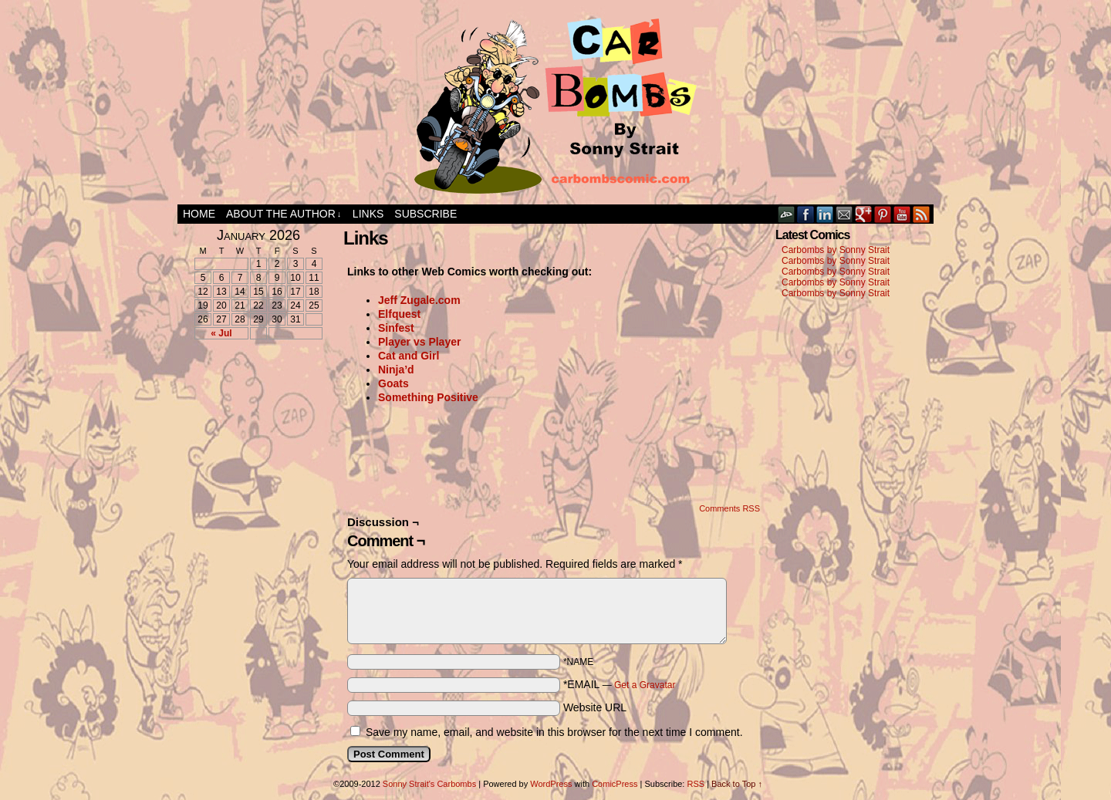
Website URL (594, 707)
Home (199, 214)
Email (844, 214)
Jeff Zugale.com (419, 300)
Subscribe (425, 214)
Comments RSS (729, 508)
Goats (393, 383)
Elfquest (399, 314)
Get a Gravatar (644, 685)
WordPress (551, 783)
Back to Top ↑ (736, 783)
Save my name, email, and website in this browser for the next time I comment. (554, 732)
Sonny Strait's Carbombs (429, 783)
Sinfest (396, 328)
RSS (921, 214)
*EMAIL (619, 684)
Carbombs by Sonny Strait (836, 250)
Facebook (806, 214)
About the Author (283, 214)
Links (368, 214)
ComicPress (614, 783)
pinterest (883, 214)
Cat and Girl (408, 355)
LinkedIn (825, 214)
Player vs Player (419, 342)
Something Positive (428, 397)
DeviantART (786, 214)
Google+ (863, 214)
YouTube (902, 214)
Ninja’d (396, 369)
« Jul (221, 333)
